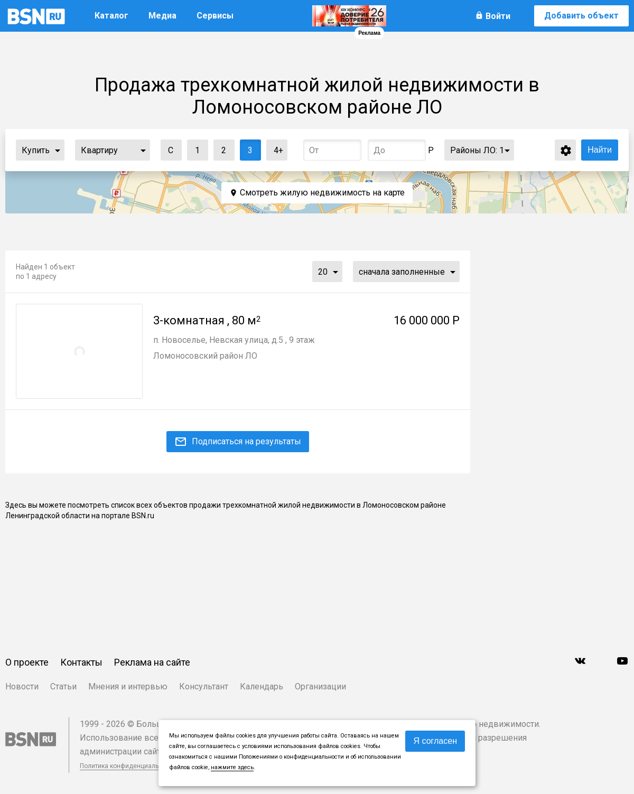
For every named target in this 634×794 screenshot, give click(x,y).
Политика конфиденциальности (128, 766)
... (57, 150)
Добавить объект (581, 16)
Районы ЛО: (477, 150)
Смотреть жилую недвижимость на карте (322, 193)
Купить (36, 150)
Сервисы (215, 16)
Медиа (162, 16)
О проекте (27, 662)
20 (323, 272)
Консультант (203, 686)
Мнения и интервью (127, 686)
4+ (275, 147)
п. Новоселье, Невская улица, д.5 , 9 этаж (234, 340)
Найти (600, 149)
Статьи (63, 686)
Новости (22, 686)
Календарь (261, 686)
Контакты (81, 662)
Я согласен (435, 740)
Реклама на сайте (152, 662)
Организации (320, 686)
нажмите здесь (232, 767)
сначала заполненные (402, 272)
